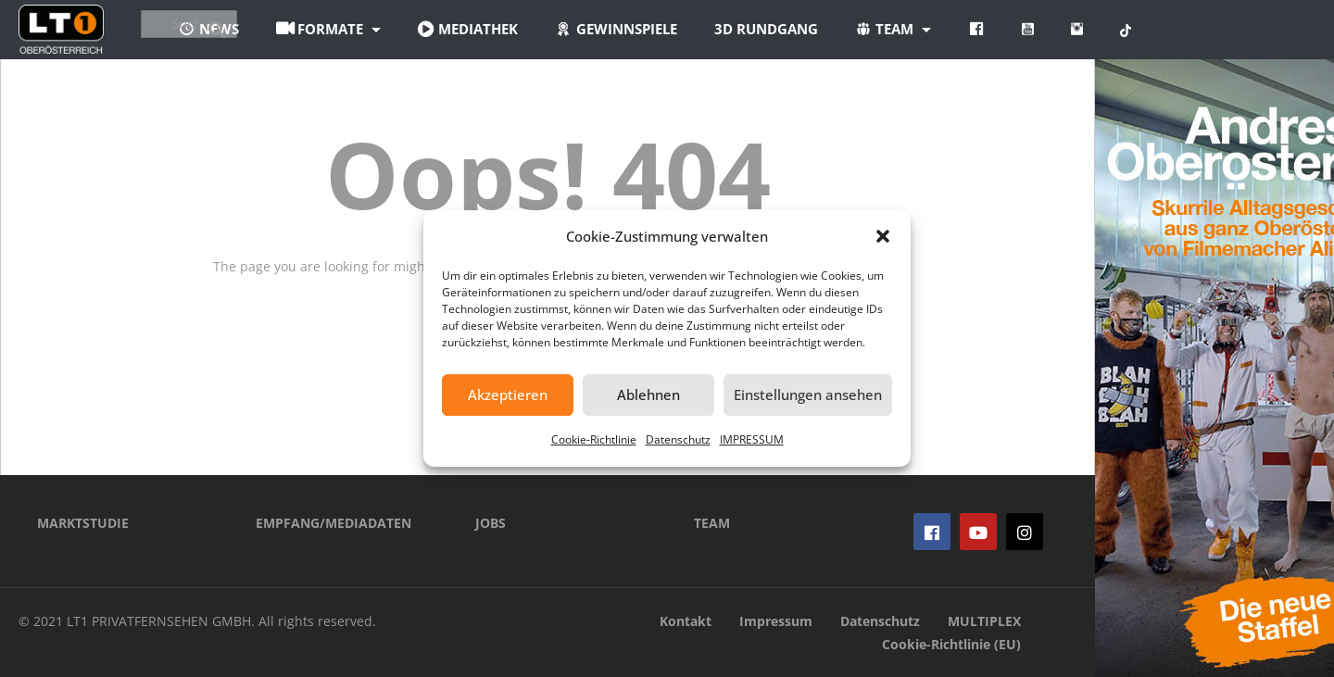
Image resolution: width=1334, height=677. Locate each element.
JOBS (490, 523)
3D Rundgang (868, 28)
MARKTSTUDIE (83, 523)
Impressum (775, 621)
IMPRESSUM (752, 439)
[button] (883, 236)
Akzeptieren (507, 394)
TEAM (712, 523)
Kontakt (685, 621)
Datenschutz (678, 439)
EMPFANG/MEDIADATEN (333, 523)
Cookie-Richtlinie (593, 439)
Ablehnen (648, 394)
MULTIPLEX (984, 621)
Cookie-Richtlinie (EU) (951, 644)
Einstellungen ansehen (808, 394)
